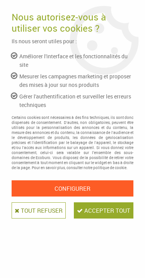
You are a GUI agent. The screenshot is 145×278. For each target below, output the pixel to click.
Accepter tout (103, 210)
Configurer (72, 188)
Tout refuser (39, 210)
